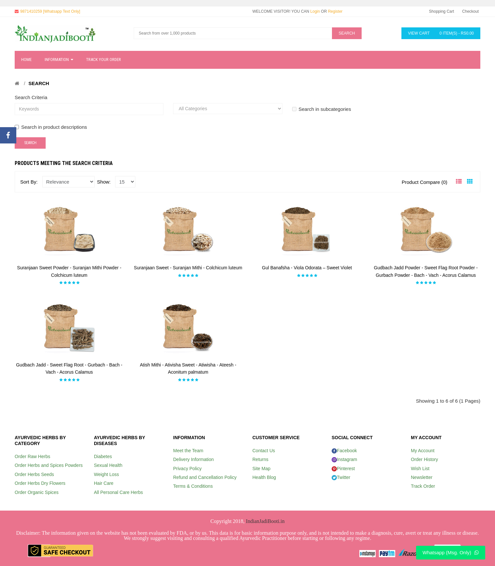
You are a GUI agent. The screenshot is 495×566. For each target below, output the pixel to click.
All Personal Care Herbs (118, 492)
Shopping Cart (441, 11)
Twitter (341, 477)
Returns (260, 459)
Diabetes (103, 456)
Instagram (344, 459)
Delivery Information (193, 459)
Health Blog (264, 477)
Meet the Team (188, 450)
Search (38, 83)
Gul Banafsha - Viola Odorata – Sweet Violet (307, 267)
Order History (424, 459)
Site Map (261, 468)
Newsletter (421, 477)
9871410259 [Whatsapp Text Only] (50, 11)
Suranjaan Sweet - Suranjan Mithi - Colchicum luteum (188, 267)
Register (335, 11)
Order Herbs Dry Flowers (40, 483)
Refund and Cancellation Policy (205, 477)
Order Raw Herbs (32, 456)
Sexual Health (108, 465)
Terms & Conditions (193, 486)
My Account (422, 450)
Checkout (470, 11)
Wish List (420, 468)
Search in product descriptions (51, 127)
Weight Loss (106, 474)
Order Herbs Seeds (34, 474)
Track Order (423, 486)
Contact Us (263, 450)
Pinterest (343, 468)
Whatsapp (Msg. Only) (451, 552)
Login (315, 11)
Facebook (344, 450)
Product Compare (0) (424, 182)
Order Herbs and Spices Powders (49, 465)
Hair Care (103, 483)
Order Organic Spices (37, 492)
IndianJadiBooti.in (265, 521)
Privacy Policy (187, 468)
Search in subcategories (321, 109)
